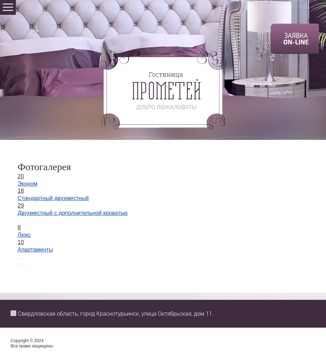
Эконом (27, 184)
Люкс (24, 235)
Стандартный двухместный (53, 198)
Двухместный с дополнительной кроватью (73, 213)
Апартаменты (35, 250)
